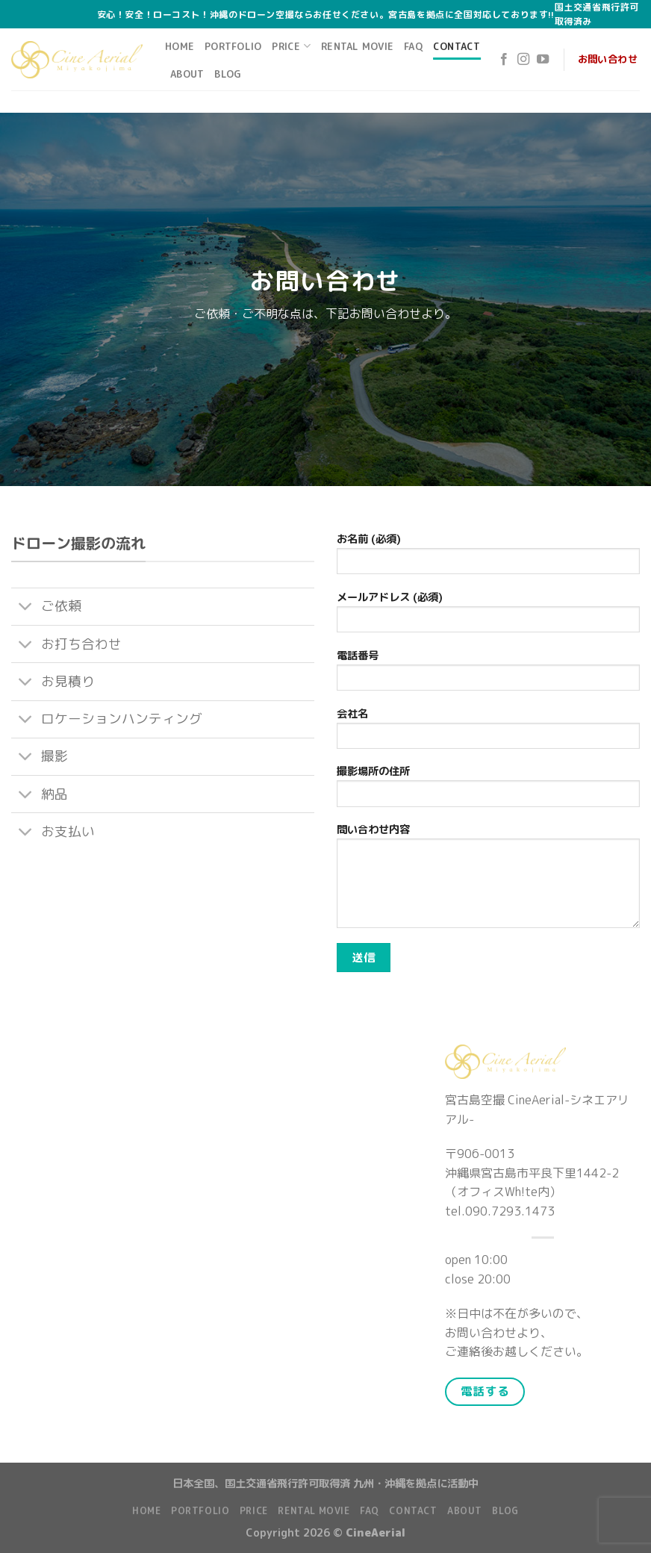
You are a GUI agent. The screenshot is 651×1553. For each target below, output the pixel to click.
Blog (227, 74)
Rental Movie (357, 46)
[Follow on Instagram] (523, 59)
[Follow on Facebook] (504, 59)
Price (291, 46)
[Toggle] (25, 608)
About (187, 74)
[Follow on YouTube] (543, 59)
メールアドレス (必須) (488, 616)
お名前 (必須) (488, 558)
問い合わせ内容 (488, 880)
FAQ (413, 46)
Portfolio (233, 46)
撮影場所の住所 (488, 790)
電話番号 (488, 674)
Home (179, 46)
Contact (457, 46)
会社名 (488, 732)
